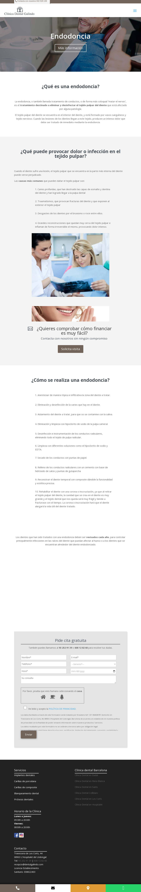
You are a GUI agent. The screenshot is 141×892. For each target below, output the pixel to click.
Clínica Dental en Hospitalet (88, 804)
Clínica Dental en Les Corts (88, 798)
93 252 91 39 (24, 860)
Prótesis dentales (23, 799)
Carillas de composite (25, 787)
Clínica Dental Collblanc (86, 792)
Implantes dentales (24, 775)
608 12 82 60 (40, 860)
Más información (70, 48)
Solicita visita (70, 349)
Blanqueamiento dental (26, 793)
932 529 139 (42, 1)
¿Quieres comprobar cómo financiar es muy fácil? (74, 330)
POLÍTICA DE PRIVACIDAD (62, 708)
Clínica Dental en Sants (86, 787)
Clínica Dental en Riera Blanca (90, 781)
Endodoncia (70, 36)
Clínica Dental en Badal (86, 775)
